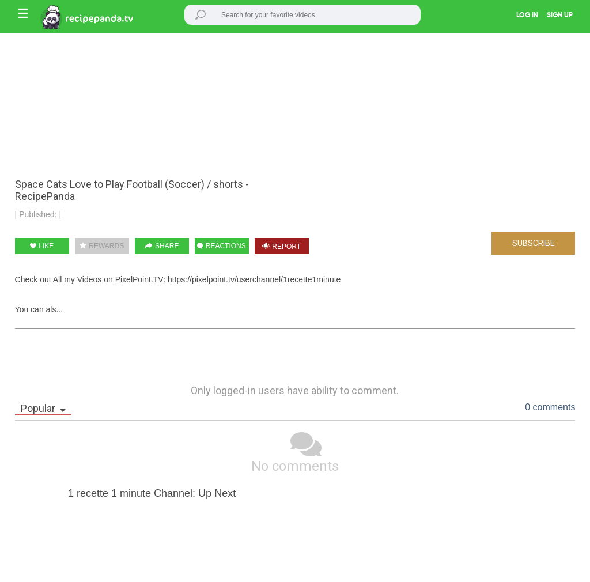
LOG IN (527, 15)
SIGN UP (560, 15)
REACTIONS (221, 246)
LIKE (42, 246)
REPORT (281, 246)
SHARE (162, 246)
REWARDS (102, 246)
